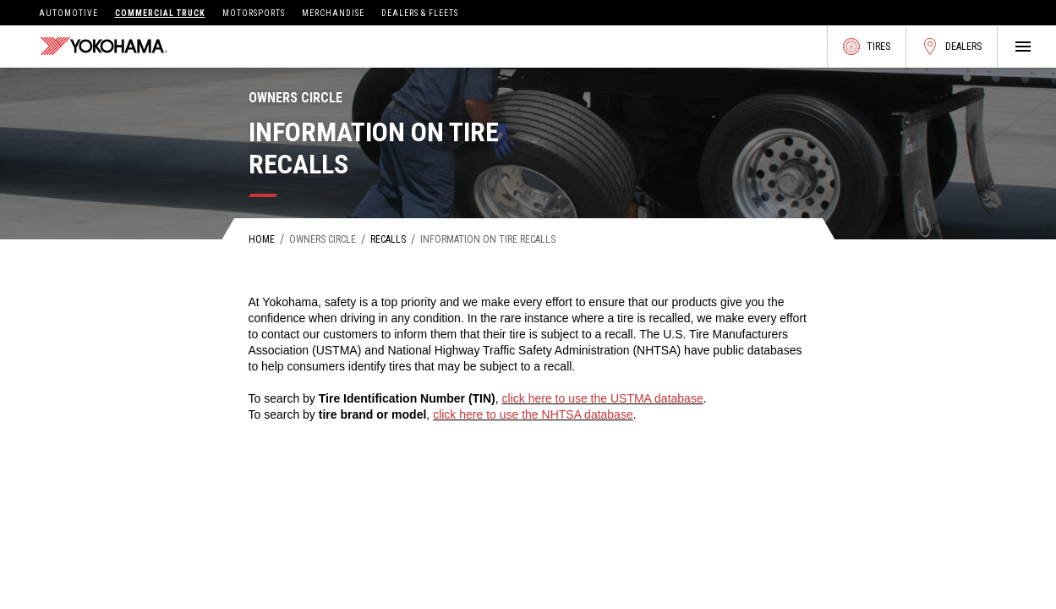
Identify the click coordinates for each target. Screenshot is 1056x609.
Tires (866, 46)
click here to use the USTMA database (602, 398)
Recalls (388, 239)
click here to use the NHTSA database (533, 414)
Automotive (68, 13)
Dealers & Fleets (419, 13)
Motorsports (253, 13)
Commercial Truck (160, 13)
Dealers (952, 46)
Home (262, 239)
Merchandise (333, 13)
